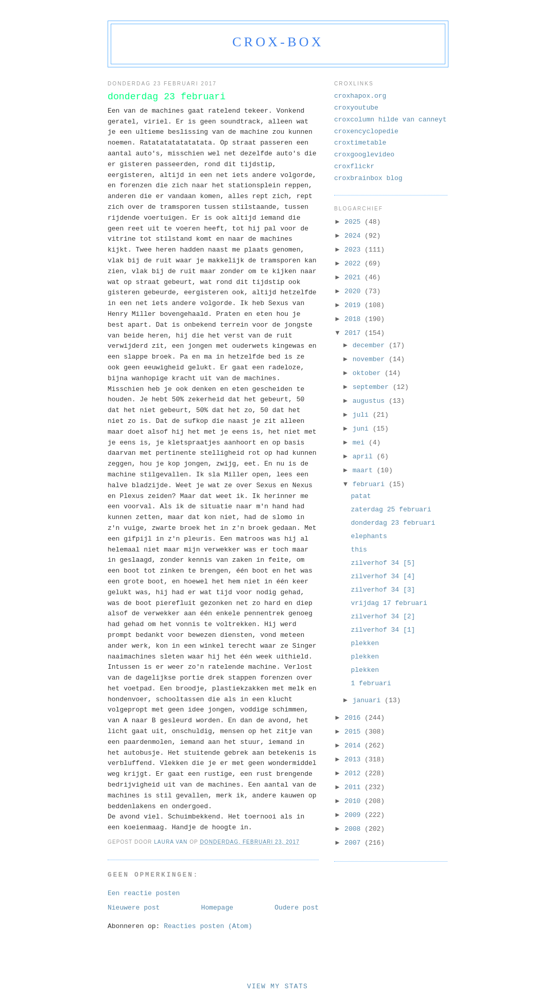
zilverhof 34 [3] (383, 590)
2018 (354, 319)
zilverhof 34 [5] (383, 563)
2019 (354, 305)
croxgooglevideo (364, 154)
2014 (354, 746)
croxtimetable (360, 143)
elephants (369, 536)
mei (361, 443)
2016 (354, 718)
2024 (354, 236)
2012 (354, 773)
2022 (354, 264)
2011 (354, 787)
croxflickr (354, 166)
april (365, 456)
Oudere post (296, 908)
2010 (354, 801)
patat (361, 496)
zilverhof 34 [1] (383, 630)
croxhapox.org (360, 96)
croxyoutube (356, 108)
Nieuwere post (134, 908)
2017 (354, 333)
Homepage (217, 908)
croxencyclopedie (366, 131)
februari (371, 484)
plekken (365, 643)
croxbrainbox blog (368, 178)
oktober (369, 373)
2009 (354, 815)
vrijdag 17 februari (389, 603)
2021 (354, 277)
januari (369, 700)
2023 (354, 250)
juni (363, 429)
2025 (354, 222)
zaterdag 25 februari (391, 509)
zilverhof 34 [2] (383, 616)
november (371, 359)
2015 (354, 732)
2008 (354, 829)
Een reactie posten (144, 893)
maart (365, 470)
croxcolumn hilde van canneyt (390, 119)
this (359, 550)
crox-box (277, 41)
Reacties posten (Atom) (208, 926)
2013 (354, 759)
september (373, 387)
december (371, 345)
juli (363, 415)
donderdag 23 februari (393, 523)
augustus (371, 401)
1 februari (371, 683)
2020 (354, 291)
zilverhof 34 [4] (383, 576)
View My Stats (277, 986)
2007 (354, 843)
